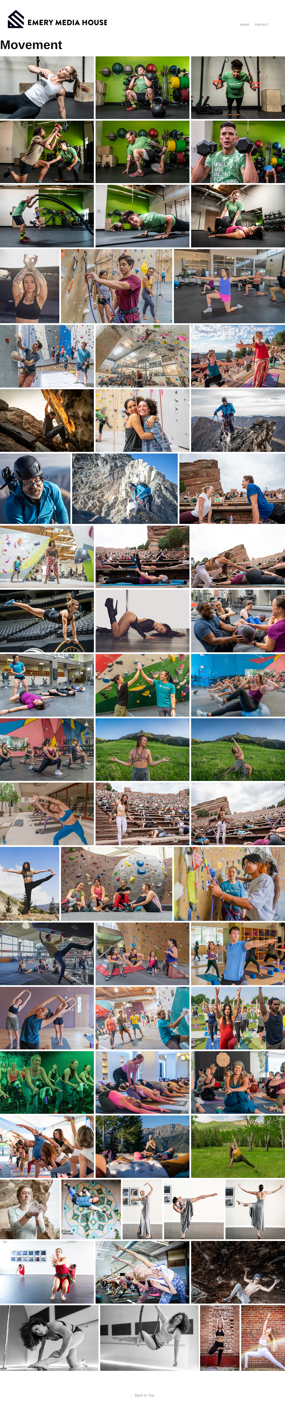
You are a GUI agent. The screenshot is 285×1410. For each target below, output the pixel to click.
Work (244, 24)
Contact (261, 24)
